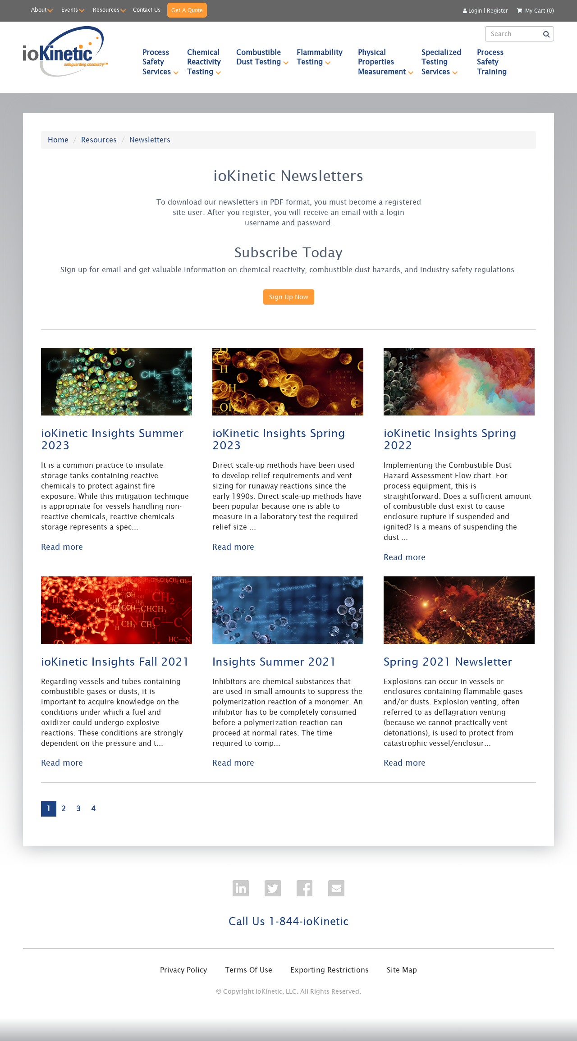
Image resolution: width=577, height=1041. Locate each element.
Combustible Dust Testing (262, 57)
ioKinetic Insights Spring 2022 (450, 439)
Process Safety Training (492, 62)
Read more (62, 547)
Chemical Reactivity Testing (208, 62)
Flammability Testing (323, 57)
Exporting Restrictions (329, 970)
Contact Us (146, 9)
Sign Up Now (288, 297)
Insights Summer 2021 (274, 661)
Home (58, 140)
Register (497, 10)
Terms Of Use (248, 970)
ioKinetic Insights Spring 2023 (278, 439)
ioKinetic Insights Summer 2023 (112, 439)
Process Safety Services (160, 62)
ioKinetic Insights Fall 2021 (115, 661)
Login (472, 10)
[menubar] (325, 62)
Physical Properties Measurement (386, 62)
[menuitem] (157, 62)
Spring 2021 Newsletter (448, 661)
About (38, 9)
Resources (106, 9)
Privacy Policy (183, 970)
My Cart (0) (539, 10)
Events (69, 9)
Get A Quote (187, 10)
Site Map (402, 970)
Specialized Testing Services (445, 62)
